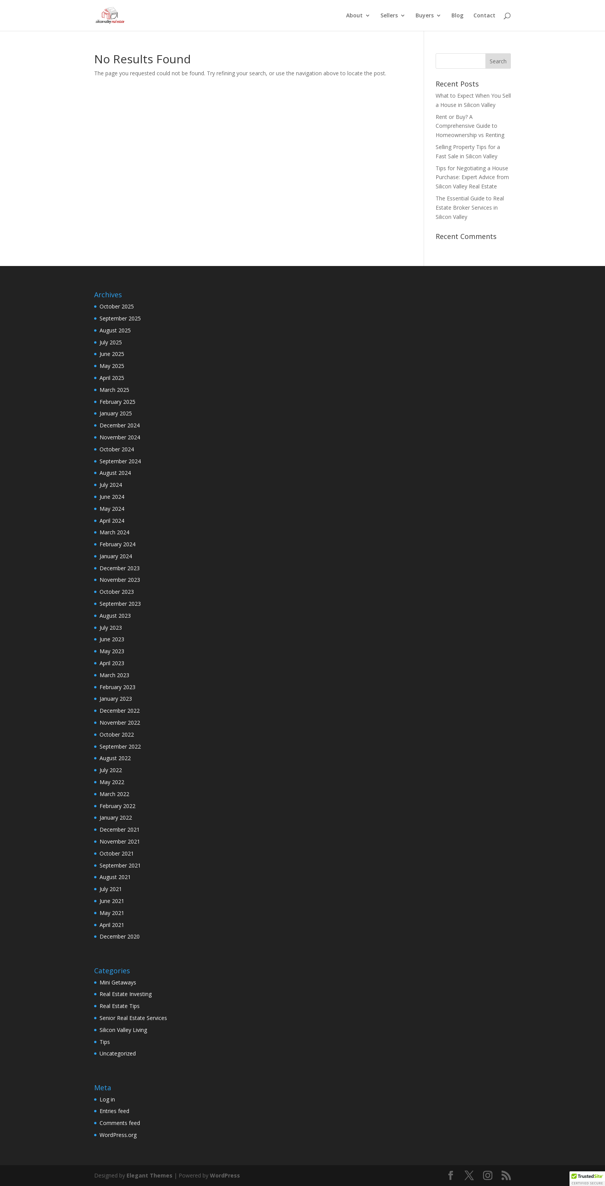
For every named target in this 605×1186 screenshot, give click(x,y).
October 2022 (117, 734)
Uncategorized (118, 1053)
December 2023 (120, 568)
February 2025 (117, 401)
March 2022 (114, 794)
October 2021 (117, 853)
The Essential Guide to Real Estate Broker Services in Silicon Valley (470, 207)
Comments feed (120, 1123)
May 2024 (112, 508)
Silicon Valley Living (123, 1030)
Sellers (389, 16)
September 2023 (120, 603)
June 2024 (112, 496)
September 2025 (120, 318)
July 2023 (111, 627)
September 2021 (120, 865)
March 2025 (114, 389)
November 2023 (120, 579)
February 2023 (117, 687)
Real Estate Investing (126, 994)
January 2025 (116, 413)
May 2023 (112, 651)
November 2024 (120, 437)
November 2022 (120, 722)
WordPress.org (118, 1135)
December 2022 (120, 710)
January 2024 (116, 556)
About (354, 16)
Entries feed (114, 1111)
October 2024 (117, 449)
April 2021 (112, 924)
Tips (105, 1041)
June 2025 (112, 353)
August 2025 (115, 330)
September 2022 (120, 746)
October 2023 (117, 591)
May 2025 (112, 365)
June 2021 (112, 901)
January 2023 (116, 698)
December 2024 (120, 425)
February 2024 (117, 544)
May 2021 (112, 913)
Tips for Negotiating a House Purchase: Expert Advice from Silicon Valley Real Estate (472, 177)
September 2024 (120, 461)
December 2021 (120, 829)
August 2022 (115, 758)
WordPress (225, 1175)
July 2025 (111, 342)
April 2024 (112, 520)
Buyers (425, 16)
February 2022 (117, 806)
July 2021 (111, 889)
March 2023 (114, 675)
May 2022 (112, 782)
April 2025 (112, 377)
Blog (457, 16)
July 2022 (111, 770)
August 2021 (115, 877)
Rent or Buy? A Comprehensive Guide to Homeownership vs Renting (470, 126)
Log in (107, 1099)
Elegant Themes (149, 1175)
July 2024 (111, 484)
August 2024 (115, 472)
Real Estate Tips (120, 1006)
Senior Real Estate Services (133, 1018)
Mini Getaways (118, 982)
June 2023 (112, 639)
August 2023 (115, 615)
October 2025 (117, 306)
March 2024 (114, 532)
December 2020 (120, 936)
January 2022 (116, 817)
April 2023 (112, 663)
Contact (484, 16)
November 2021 (120, 841)
